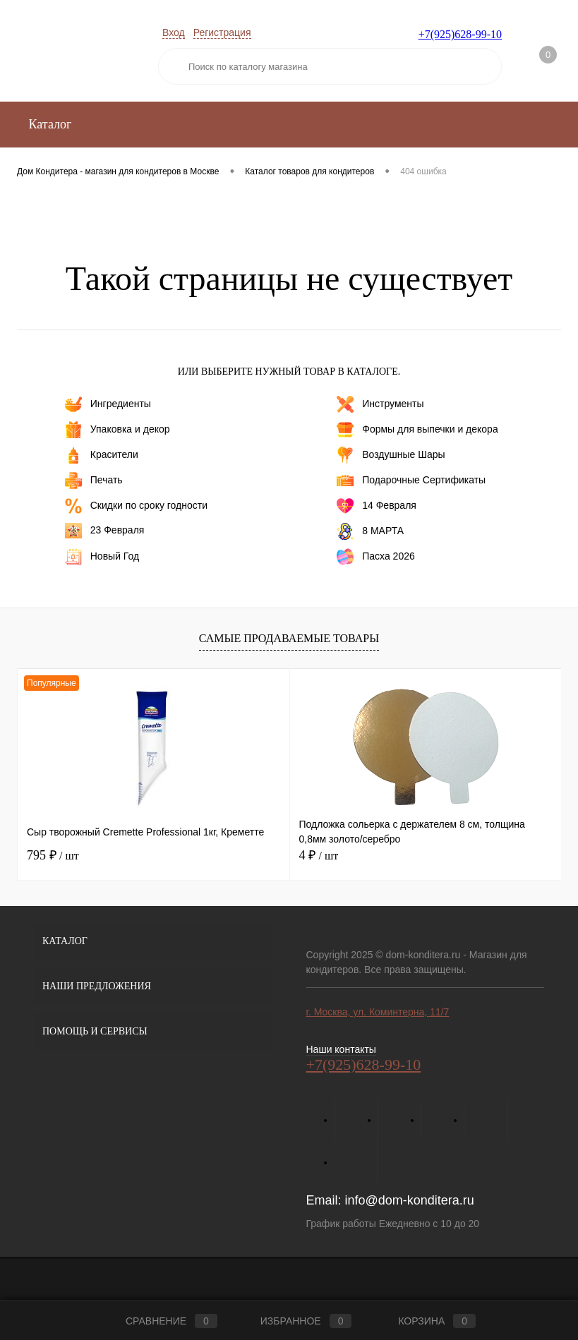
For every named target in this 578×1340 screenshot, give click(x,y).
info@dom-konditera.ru (409, 1200)
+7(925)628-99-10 (460, 34)
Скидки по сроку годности (136, 505)
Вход (173, 32)
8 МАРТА (370, 531)
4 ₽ (319, 855)
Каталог (48, 124)
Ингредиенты (108, 404)
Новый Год (102, 556)
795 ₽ (53, 855)
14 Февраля (376, 505)
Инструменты (380, 404)
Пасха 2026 (376, 556)
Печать (94, 480)
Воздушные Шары (391, 455)
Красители (101, 455)
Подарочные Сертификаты (411, 480)
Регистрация (222, 32)
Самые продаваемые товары (289, 638)
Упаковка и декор (117, 429)
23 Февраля (105, 530)
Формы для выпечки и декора (417, 429)
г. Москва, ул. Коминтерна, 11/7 (378, 1012)
